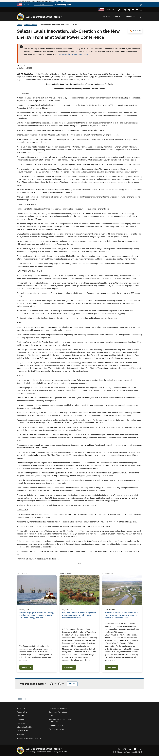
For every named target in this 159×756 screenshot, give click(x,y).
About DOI (21, 708)
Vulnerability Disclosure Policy (29, 738)
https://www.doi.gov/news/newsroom (72, 54)
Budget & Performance (58, 708)
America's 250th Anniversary (43, 5)
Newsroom (110, 9)
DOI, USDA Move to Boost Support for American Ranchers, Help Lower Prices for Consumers (79, 615)
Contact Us (21, 716)
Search (140, 17)
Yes (55, 684)
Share (135, 31)
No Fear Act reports (56, 729)
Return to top (22, 699)
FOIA (51, 716)
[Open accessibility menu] (119, 9)
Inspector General (56, 725)
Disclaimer (21, 723)
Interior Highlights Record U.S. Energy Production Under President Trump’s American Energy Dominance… (36, 615)
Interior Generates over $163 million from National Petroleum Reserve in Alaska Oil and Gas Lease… (121, 615)
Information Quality (24, 727)
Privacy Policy (22, 731)
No (63, 684)
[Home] (20, 16)
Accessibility (22, 712)
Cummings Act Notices (58, 712)
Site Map (20, 734)
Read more (26, 667)
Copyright (20, 719)
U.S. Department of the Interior (44, 16)
